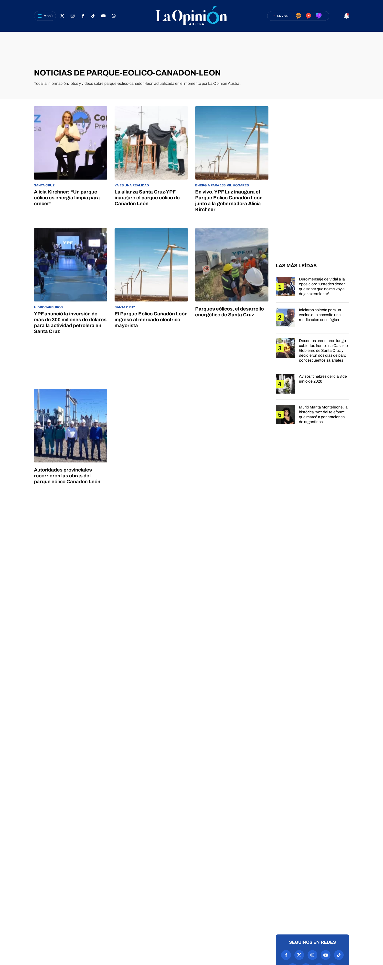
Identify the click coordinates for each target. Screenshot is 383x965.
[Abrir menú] (45, 16)
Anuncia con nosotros (216, 924)
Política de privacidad (166, 924)
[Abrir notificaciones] (346, 16)
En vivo (282, 15)
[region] (191, 50)
